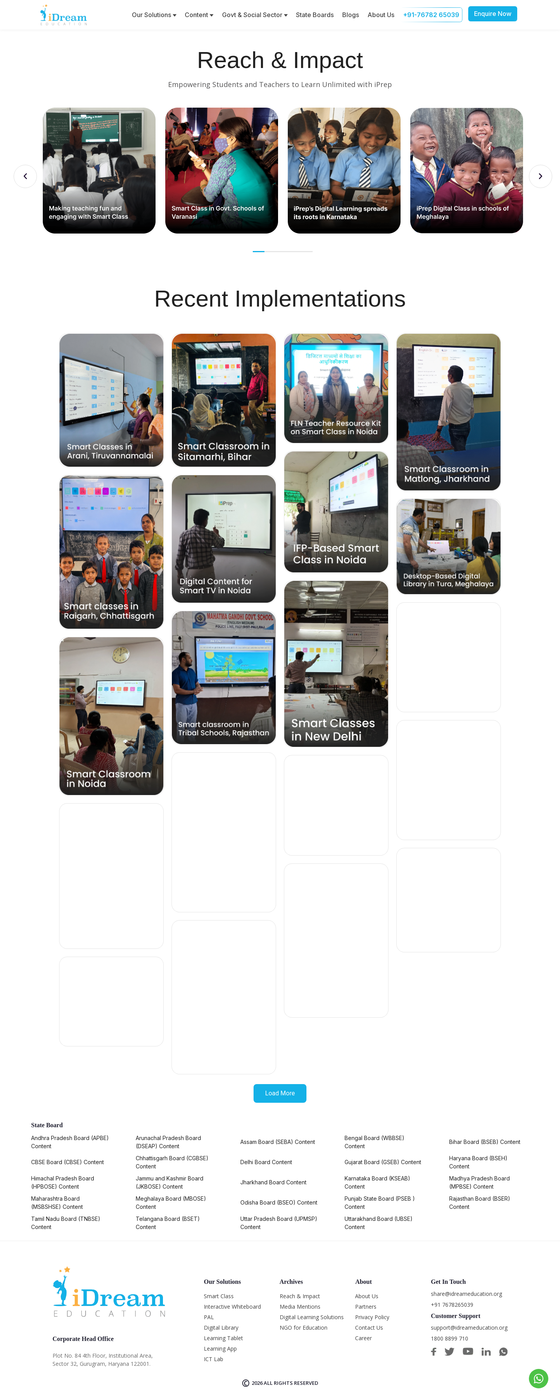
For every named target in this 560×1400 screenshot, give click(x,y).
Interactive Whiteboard (232, 1306)
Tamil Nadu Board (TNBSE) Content (65, 1222)
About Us (381, 15)
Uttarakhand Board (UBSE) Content (379, 1222)
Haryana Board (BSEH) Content (478, 1162)
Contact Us (369, 1327)
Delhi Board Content (266, 1162)
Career (363, 1338)
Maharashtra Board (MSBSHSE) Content (57, 1202)
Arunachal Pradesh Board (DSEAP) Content (168, 1142)
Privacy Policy (372, 1317)
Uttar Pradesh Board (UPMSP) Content (278, 1222)
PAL (209, 1317)
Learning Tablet (223, 1338)
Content (199, 15)
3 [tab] (282, 251)
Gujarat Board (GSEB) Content (383, 1162)
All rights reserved (291, 1382)
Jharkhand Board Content (273, 1182)
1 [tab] (259, 251)
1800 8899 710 (449, 1338)
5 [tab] (306, 251)
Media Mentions (300, 1306)
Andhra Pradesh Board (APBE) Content (70, 1142)
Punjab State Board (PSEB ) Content (380, 1202)
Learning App (220, 1348)
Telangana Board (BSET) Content (168, 1222)
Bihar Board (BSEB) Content (484, 1141)
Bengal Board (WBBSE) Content (374, 1142)
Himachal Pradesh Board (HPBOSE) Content (62, 1182)
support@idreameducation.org (469, 1327)
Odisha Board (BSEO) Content (278, 1202)
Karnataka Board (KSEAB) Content (377, 1182)
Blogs (350, 15)
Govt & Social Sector (255, 15)
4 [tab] (294, 251)
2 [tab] (271, 251)
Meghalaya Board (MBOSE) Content (171, 1202)
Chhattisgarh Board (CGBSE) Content (172, 1162)
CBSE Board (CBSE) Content (67, 1162)
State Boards (315, 15)
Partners (365, 1306)
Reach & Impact (300, 1296)
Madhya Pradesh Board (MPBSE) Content (479, 1182)
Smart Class (219, 1296)
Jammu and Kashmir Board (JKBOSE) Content (169, 1182)
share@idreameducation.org (466, 1293)
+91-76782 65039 (431, 15)
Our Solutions (154, 15)
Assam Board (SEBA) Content (277, 1141)
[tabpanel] (99, 171)
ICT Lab (213, 1359)
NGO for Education (303, 1327)
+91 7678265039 (452, 1304)
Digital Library (221, 1327)
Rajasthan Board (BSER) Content (479, 1202)
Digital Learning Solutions (312, 1317)
